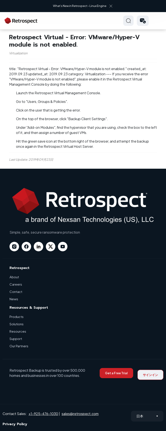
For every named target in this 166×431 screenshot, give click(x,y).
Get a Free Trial (116, 373)
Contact (16, 291)
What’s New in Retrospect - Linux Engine (79, 6)
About (14, 277)
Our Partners (19, 346)
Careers (16, 284)
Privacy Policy (15, 424)
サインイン (150, 375)
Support (16, 339)
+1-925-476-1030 (43, 413)
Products (17, 317)
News (14, 299)
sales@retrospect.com (80, 413)
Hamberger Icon (158, 21)
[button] (143, 20)
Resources (18, 331)
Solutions (17, 324)
